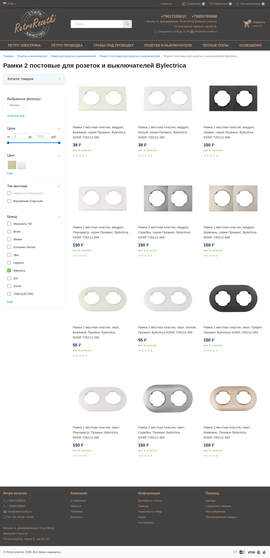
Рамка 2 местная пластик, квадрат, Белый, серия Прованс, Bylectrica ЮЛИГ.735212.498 (163, 132)
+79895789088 (204, 16)
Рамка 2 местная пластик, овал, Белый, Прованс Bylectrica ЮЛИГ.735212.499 (167, 329)
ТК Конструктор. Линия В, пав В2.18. (195, 26)
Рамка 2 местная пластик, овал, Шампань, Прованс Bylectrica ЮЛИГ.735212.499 (227, 432)
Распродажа (146, 522)
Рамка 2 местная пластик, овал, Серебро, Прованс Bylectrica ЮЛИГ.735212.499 (161, 432)
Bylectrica (15, 105)
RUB (10, 3)
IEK (16, 278)
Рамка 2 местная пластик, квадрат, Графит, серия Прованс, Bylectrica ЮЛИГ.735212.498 (229, 132)
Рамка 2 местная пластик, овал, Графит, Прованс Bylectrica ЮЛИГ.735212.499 (233, 329)
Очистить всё (15, 115)
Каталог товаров (20, 79)
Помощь (143, 506)
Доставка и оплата (150, 500)
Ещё (10, 173)
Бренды (211, 500)
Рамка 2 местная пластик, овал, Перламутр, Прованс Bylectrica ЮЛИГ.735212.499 (96, 432)
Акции (142, 517)
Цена (11, 128)
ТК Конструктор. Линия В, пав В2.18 (26, 539)
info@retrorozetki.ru (206, 31)
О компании (78, 500)
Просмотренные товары (221, 517)
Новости (166, 3)
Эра (16, 255)
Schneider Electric (25, 247)
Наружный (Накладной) (28, 193)
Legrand (19, 262)
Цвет (11, 155)
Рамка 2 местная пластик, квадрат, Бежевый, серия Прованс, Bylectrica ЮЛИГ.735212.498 (99, 132)
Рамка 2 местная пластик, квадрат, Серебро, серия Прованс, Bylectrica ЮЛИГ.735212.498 (164, 232)
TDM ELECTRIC (24, 294)
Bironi (17, 231)
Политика (77, 511)
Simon (17, 286)
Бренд (12, 216)
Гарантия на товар (150, 511)
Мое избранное (215, 511)
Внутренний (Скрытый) (28, 201)
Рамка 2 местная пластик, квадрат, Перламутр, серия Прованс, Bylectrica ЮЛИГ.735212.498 (100, 232)
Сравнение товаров (218, 506)
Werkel (18, 239)
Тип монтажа (17, 186)
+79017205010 (174, 16)
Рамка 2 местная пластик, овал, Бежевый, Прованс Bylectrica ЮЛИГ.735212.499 (96, 332)
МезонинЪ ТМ (22, 223)
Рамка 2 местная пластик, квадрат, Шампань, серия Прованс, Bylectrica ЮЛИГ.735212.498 (230, 232)
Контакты (76, 517)
